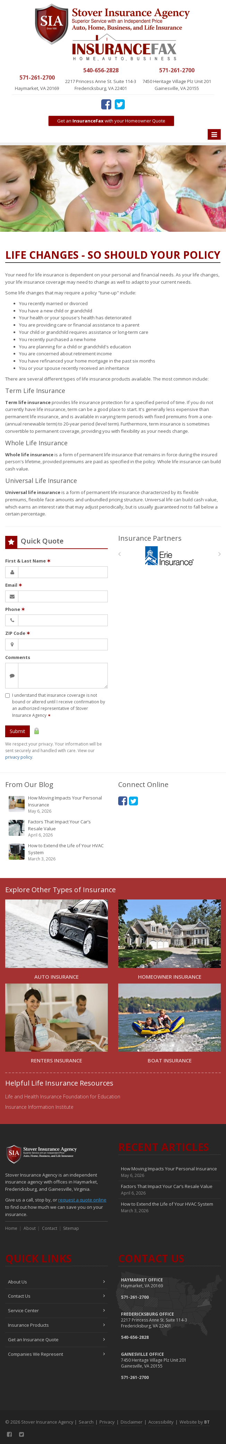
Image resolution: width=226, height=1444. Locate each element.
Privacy (107, 1422)
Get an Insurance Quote (56, 1339)
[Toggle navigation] (214, 134)
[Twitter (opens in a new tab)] (120, 104)
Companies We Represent (56, 1354)
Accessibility (161, 1422)
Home (11, 1228)
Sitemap (71, 1228)
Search (86, 1422)
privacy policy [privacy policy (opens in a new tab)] (18, 757)
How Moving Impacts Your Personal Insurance (57, 804)
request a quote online (82, 1200)
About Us (56, 1282)
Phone (15, 609)
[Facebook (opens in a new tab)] (106, 104)
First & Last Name (28, 561)
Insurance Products (56, 1325)
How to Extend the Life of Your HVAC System (57, 852)
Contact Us (56, 1296)
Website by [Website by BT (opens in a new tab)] (195, 1422)
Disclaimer (131, 1422)
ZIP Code (17, 633)
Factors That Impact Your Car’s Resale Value (57, 828)
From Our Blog (29, 784)
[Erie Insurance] (170, 555)
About (30, 1228)
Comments (17, 657)
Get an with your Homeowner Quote (111, 121)
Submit (17, 731)
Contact (49, 1228)
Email (13, 585)
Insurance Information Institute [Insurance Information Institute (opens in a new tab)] (39, 1107)
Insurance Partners (150, 538)
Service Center (56, 1310)
